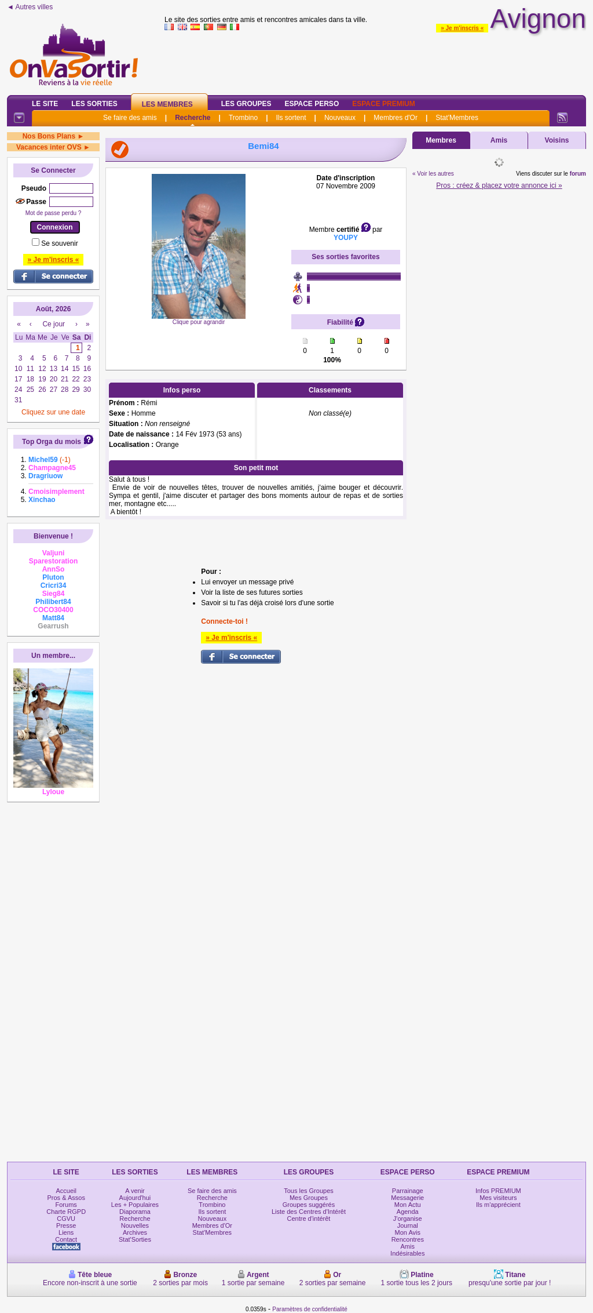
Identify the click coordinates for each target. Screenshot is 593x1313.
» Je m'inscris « (462, 28)
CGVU (66, 1218)
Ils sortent (291, 118)
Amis (498, 140)
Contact (66, 1239)
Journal (407, 1225)
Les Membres (167, 104)
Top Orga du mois (51, 442)
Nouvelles (135, 1225)
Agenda (408, 1211)
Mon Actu (407, 1204)
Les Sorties (94, 104)
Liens (66, 1232)
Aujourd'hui (135, 1197)
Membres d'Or (396, 118)
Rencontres (407, 1239)
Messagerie (407, 1197)
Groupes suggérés (309, 1204)
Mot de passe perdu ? (53, 213)
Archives (135, 1232)
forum (578, 173)
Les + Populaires (135, 1204)
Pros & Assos (66, 1197)
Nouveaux (340, 118)
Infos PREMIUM (498, 1190)
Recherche (192, 118)
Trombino (243, 118)
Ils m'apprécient (498, 1204)
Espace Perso (311, 104)
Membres (441, 140)
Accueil (66, 1190)
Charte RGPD (66, 1211)
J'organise (407, 1218)
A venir (135, 1190)
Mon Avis (407, 1232)
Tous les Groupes (309, 1190)
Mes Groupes (309, 1197)
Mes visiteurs (498, 1197)
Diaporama (135, 1211)
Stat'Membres (456, 118)
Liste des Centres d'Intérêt (309, 1211)
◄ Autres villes (30, 7)
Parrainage (407, 1190)
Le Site (45, 104)
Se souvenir (59, 243)
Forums (66, 1204)
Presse (66, 1225)
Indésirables (407, 1253)
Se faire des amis (130, 118)
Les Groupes (246, 104)
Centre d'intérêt (309, 1218)
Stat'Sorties (135, 1239)
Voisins (557, 140)
